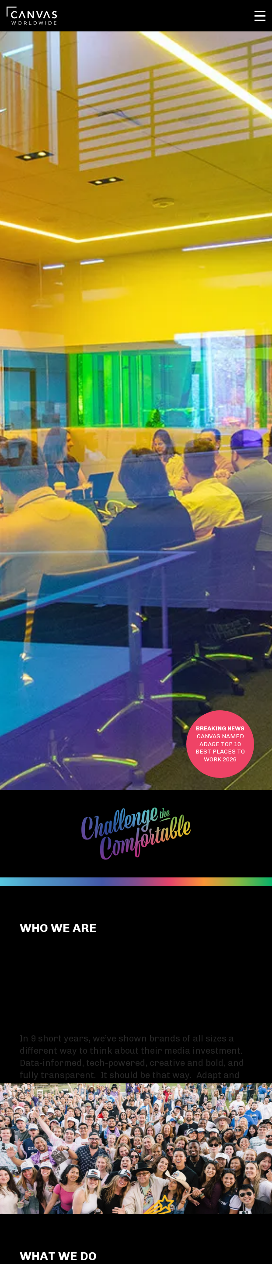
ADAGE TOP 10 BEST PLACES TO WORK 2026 (220, 744)
